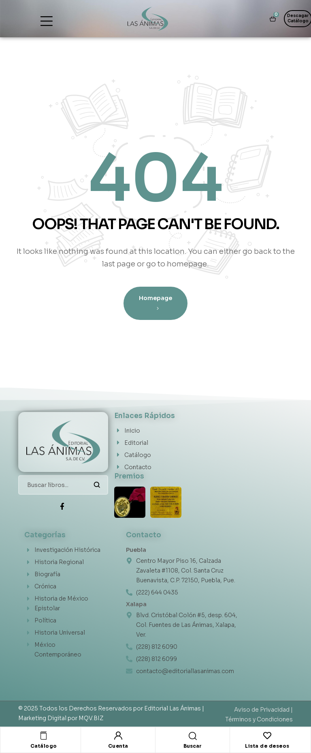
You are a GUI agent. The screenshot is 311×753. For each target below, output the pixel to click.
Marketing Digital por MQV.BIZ (60, 718)
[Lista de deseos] (267, 736)
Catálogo (43, 746)
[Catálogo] (44, 736)
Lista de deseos (267, 746)
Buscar (97, 485)
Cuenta (118, 746)
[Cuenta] (118, 736)
